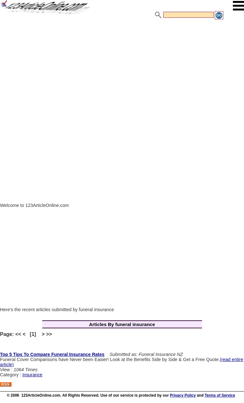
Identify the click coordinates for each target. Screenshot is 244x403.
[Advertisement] (122, 67)
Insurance (32, 374)
